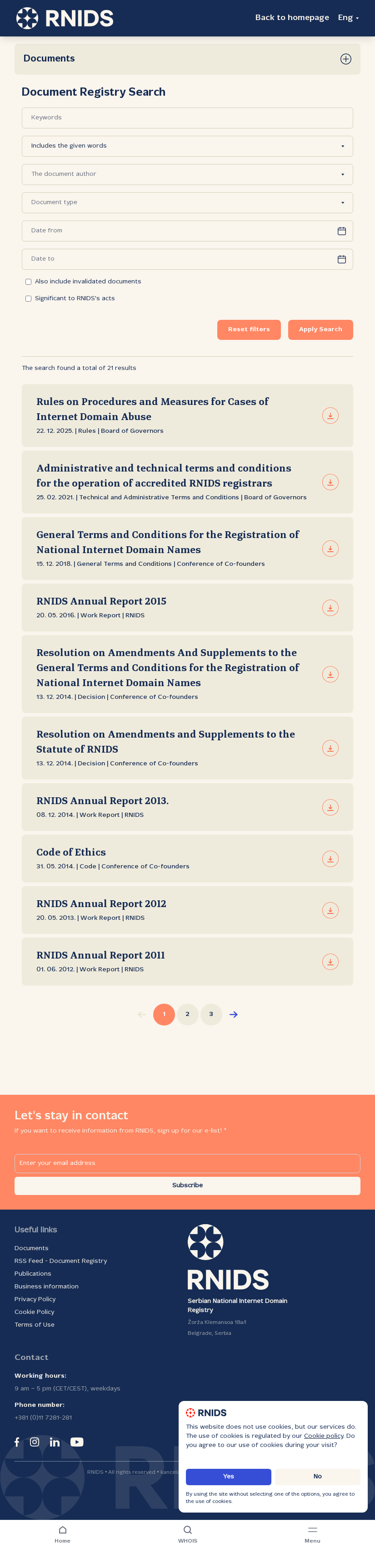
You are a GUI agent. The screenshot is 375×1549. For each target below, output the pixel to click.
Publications (33, 1274)
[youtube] (77, 1441)
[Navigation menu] (312, 1535)
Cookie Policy (34, 1312)
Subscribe (187, 1186)
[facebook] (17, 1441)
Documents (32, 1249)
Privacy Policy (35, 1300)
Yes (228, 1477)
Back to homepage (292, 18)
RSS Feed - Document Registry (61, 1261)
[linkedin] (55, 1441)
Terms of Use (35, 1325)
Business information (47, 1287)
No (318, 1477)
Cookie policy (323, 1436)
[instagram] (34, 1441)
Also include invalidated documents (83, 282)
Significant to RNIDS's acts (70, 299)
